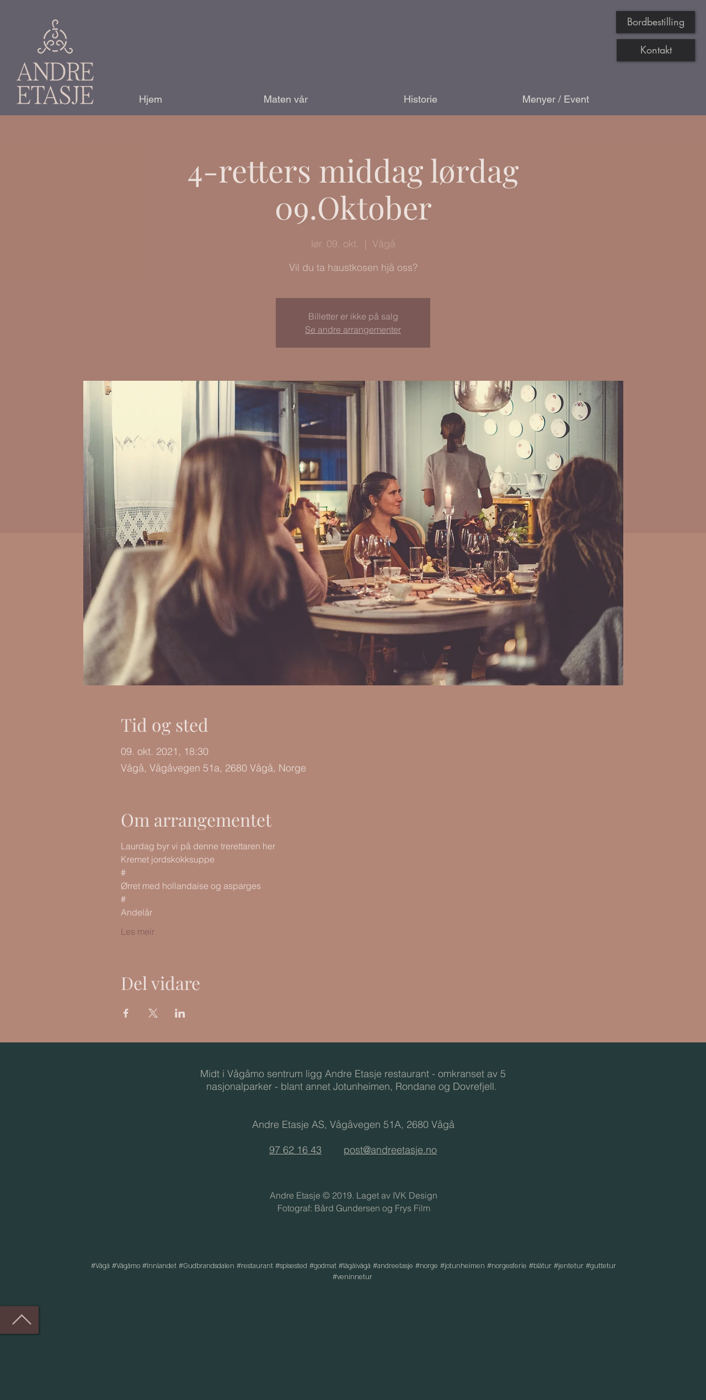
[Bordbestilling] (655, 22)
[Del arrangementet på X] (153, 1013)
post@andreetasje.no (390, 1149)
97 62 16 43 (295, 1149)
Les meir (137, 931)
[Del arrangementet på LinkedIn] (180, 1013)
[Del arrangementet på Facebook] (126, 1013)
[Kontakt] (656, 50)
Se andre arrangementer (353, 329)
